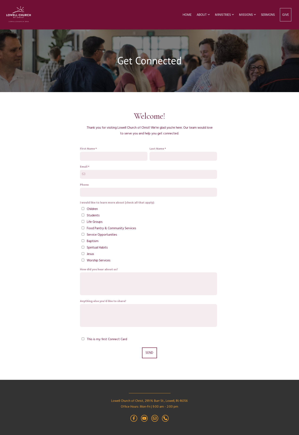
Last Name (157, 149)
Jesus (90, 254)
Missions (247, 14)
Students (93, 215)
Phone (84, 185)
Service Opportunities (102, 235)
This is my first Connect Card (107, 339)
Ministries (224, 14)
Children (92, 209)
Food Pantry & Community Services (111, 228)
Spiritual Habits (97, 247)
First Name (87, 149)
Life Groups (95, 222)
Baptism (92, 241)
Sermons (268, 14)
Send (149, 353)
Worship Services (98, 260)
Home (187, 14)
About (203, 14)
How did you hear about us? (99, 269)
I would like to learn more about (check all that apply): (117, 203)
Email (83, 167)
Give (285, 14)
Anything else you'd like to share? (103, 301)
